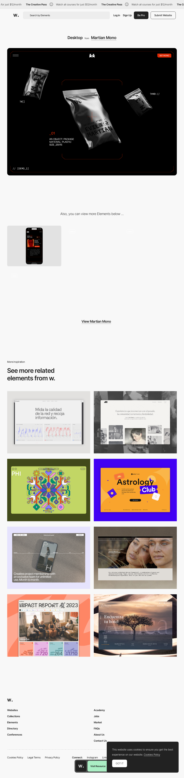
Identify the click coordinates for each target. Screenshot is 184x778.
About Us (99, 734)
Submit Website (163, 15)
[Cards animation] (92, 246)
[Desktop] (48, 558)
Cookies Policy (15, 757)
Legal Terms (34, 757)
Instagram (92, 757)
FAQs (97, 728)
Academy (99, 710)
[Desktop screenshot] (135, 422)
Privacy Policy (52, 757)
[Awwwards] (16, 15)
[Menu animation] (150, 246)
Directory (12, 728)
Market (98, 722)
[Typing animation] (34, 290)
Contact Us (100, 740)
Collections (13, 716)
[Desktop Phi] (48, 490)
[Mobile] (34, 246)
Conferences (14, 734)
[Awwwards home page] (81, 766)
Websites (12, 710)
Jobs (96, 716)
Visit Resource (97, 766)
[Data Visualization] (48, 422)
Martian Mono (103, 38)
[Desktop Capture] (135, 490)
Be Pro (141, 15)
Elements (12, 722)
